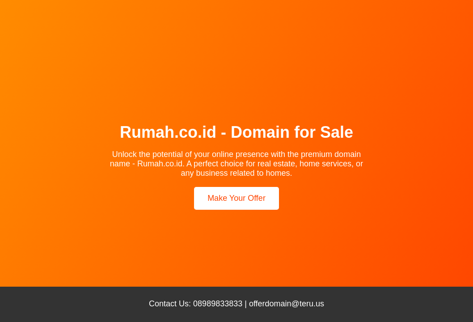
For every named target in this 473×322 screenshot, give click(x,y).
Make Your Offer (236, 198)
